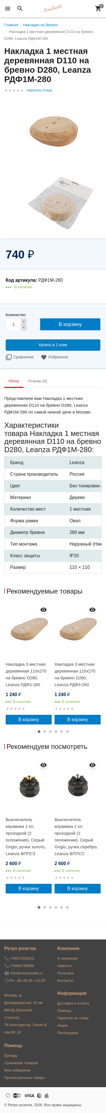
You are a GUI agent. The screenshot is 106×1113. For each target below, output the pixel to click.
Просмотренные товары (24, 1078)
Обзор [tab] (13, 381)
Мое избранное (17, 1070)
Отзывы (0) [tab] (37, 381)
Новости (64, 966)
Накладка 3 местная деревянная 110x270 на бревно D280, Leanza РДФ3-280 (26, 674)
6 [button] (67, 731)
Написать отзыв (39, 90)
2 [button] (44, 731)
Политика (65, 973)
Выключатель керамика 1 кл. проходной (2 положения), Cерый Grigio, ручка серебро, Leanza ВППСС (76, 836)
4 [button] (56, 731)
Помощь (64, 1010)
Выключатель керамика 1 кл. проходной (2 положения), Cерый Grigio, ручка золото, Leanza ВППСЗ (26, 836)
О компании (67, 958)
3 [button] (50, 731)
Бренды (11, 1055)
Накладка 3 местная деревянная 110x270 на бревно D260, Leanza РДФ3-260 (75, 674)
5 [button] (61, 731)
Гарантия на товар (73, 1018)
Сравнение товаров (21, 1063)
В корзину (28, 719)
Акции (62, 1025)
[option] (28, 663)
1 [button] (39, 731)
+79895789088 (21, 966)
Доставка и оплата (73, 1003)
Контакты (65, 980)
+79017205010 (21, 958)
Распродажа (67, 1033)
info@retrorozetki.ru (26, 973)
